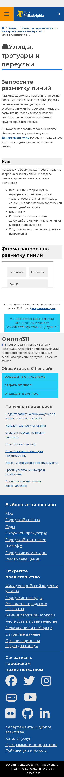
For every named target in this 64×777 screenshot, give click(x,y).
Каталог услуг (18, 738)
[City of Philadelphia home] (31, 14)
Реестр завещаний (22, 559)
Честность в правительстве (31, 621)
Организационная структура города (22, 643)
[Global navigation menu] (7, 14)
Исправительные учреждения (25, 425)
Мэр (9, 513)
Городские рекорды (23, 597)
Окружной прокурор (24, 532)
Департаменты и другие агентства (28, 729)
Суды (10, 526)
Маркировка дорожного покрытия (22, 31)
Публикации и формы (26, 750)
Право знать (49, 764)
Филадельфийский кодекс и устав (31, 588)
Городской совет (21, 519)
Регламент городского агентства (26, 606)
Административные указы (30, 615)
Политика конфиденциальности (33, 768)
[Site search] (59, 14)
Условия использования (22, 764)
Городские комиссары (26, 552)
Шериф (12, 545)
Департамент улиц (15, 137)
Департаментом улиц (43, 308)
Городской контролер (25, 539)
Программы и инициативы (31, 744)
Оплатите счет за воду (20, 444)
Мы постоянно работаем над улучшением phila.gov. (32, 323)
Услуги (13, 27)
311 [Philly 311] (4, 344)
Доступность (33, 772)
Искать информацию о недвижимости (31, 463)
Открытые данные (22, 634)
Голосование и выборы (27, 627)
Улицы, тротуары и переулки (38, 27)
